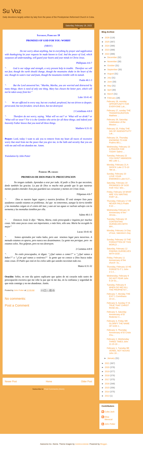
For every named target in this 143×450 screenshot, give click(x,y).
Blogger (103, 444)
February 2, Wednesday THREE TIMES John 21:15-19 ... (118, 341)
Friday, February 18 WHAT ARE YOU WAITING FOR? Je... (119, 194)
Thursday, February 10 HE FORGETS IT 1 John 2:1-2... (119, 269)
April (109, 90)
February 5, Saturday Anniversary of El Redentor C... (116, 314)
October (111, 65)
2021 (107, 363)
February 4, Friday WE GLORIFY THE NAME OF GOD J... (118, 323)
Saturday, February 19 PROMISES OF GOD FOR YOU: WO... (118, 185)
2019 (107, 371)
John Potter (110, 424)
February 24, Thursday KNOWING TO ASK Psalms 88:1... (117, 140)
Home (49, 381)
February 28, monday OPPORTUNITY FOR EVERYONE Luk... (118, 104)
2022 (107, 54)
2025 (107, 42)
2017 (107, 379)
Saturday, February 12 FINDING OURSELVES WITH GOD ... (119, 251)
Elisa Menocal (108, 418)
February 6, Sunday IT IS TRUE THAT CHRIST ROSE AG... (118, 305)
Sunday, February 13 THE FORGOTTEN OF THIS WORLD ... (119, 242)
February (111, 98)
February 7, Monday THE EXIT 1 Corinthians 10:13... (118, 296)
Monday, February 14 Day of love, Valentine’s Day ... (119, 233)
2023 (107, 50)
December (112, 57)
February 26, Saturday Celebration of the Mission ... (117, 122)
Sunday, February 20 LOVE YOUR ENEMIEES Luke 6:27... (119, 176)
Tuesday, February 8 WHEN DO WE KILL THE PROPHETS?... (117, 287)
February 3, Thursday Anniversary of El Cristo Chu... (119, 332)
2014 (107, 391)
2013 (107, 396)
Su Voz (11, 11)
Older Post (86, 381)
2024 (107, 46)
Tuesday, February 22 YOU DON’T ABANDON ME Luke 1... (119, 158)
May (109, 86)
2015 (107, 387)
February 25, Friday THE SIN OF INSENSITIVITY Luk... (119, 131)
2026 (107, 37)
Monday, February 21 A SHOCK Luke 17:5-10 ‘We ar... (118, 167)
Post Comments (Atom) (54, 389)
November (112, 61)
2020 (107, 367)
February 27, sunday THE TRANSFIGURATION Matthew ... (119, 113)
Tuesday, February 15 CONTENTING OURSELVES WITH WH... (117, 223)
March (110, 94)
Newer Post (11, 381)
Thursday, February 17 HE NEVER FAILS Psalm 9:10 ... (119, 203)
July (109, 77)
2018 (107, 375)
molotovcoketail (81, 444)
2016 (107, 383)
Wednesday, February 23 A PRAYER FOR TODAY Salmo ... (118, 149)
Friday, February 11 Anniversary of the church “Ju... (116, 260)
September (112, 69)
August (110, 73)
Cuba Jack (109, 411)
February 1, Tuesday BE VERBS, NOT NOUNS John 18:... (118, 350)
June (109, 81)
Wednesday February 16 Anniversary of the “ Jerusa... (118, 212)
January (111, 358)
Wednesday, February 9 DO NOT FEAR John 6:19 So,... (118, 278)
